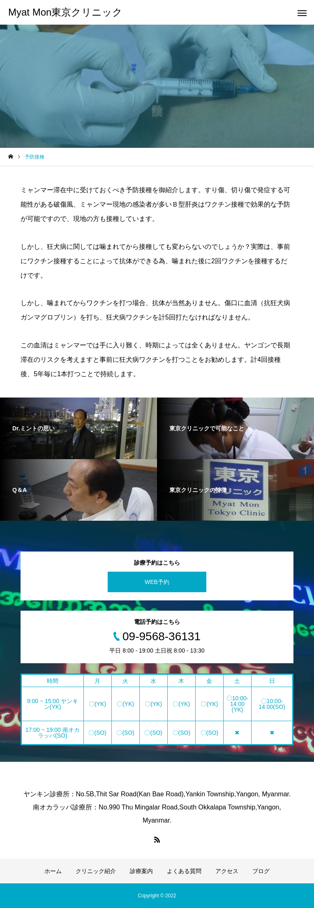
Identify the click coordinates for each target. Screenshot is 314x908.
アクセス (226, 871)
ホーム (53, 871)
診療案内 (141, 871)
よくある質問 (184, 871)
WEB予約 (157, 582)
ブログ (261, 871)
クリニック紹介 (96, 871)
